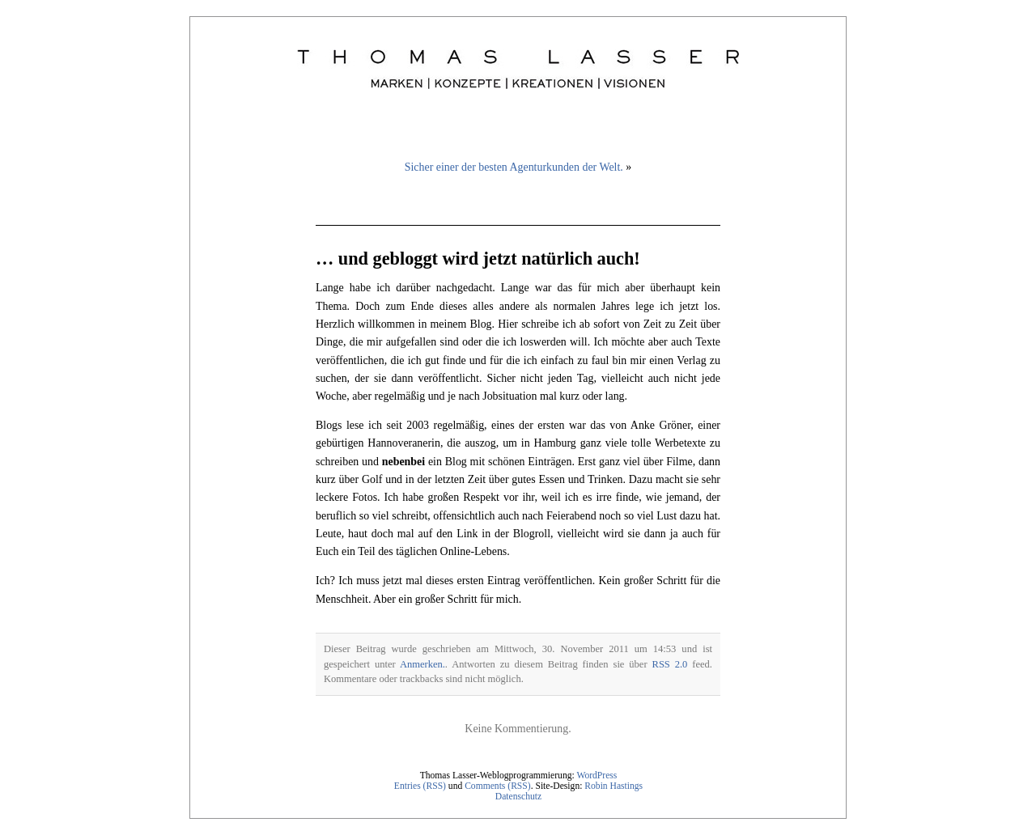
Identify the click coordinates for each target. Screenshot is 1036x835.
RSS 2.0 (670, 664)
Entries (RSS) (420, 786)
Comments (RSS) (498, 786)
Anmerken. (422, 664)
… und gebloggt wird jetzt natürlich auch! (478, 258)
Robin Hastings (613, 786)
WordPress (596, 775)
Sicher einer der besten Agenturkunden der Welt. (514, 167)
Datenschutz (518, 796)
